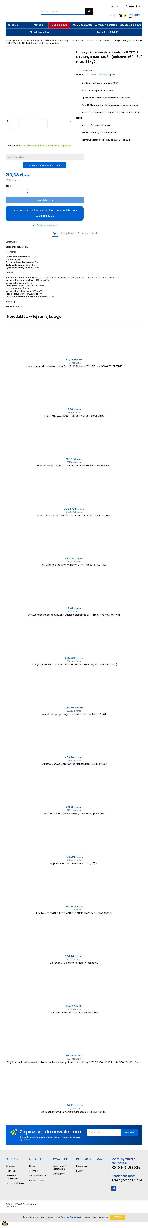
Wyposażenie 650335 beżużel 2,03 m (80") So (74, 863)
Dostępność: (12, 145)
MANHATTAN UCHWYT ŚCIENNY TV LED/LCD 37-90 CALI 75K (74, 565)
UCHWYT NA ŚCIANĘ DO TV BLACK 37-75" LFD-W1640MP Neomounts (74, 465)
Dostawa (10, 1166)
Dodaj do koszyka (44, 200)
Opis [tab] (55, 233)
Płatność (10, 1170)
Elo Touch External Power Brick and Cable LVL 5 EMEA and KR (74, 1112)
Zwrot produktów (15, 1183)
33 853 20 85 (125, 1168)
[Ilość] (16, 191)
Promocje (34, 1170)
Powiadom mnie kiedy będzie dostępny (45, 165)
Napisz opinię (107, 74)
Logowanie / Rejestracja (59, 1167)
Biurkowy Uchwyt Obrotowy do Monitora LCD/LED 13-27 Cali (74, 764)
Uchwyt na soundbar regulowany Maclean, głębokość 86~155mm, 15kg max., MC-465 (74, 614)
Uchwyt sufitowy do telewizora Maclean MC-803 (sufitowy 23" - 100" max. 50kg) (74, 664)
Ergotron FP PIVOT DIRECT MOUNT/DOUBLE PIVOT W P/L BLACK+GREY (74, 913)
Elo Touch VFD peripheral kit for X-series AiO (74, 962)
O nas (32, 1166)
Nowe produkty (37, 1175)
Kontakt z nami (37, 1180)
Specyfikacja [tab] (68, 233)
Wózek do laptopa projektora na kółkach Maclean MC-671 (74, 714)
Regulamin (81, 1166)
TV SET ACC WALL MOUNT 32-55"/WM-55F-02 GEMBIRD (74, 416)
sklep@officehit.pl (126, 1180)
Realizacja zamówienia (12, 1177)
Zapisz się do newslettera (50, 1131)
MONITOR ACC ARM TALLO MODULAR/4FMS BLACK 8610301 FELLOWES (74, 515)
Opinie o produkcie (88, 233)
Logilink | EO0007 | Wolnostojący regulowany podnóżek (74, 813)
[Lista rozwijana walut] (115, 6)
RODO (79, 1170)
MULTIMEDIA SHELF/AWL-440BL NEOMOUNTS (74, 1012)
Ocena (79, 74)
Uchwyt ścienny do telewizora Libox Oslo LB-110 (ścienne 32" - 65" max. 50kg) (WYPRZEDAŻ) (74, 366)
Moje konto (59, 1173)
